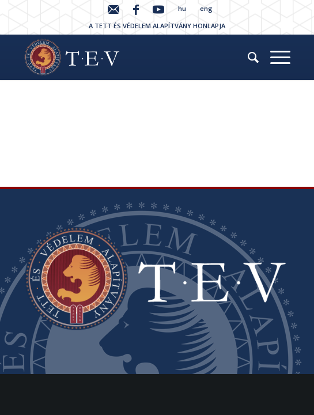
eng (206, 8)
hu (182, 8)
